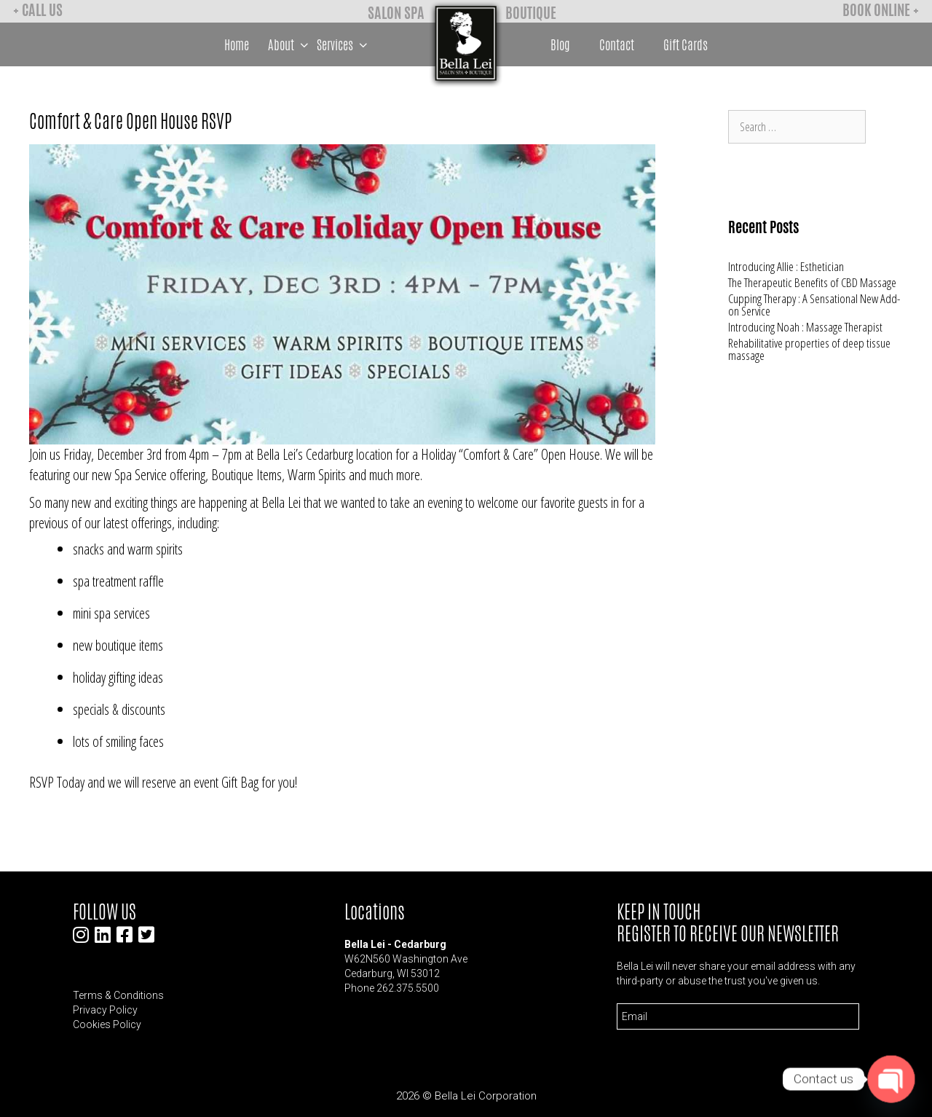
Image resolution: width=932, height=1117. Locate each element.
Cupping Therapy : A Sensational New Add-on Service (814, 304)
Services (344, 44)
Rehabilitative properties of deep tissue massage (809, 349)
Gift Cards (685, 44)
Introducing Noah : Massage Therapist (805, 326)
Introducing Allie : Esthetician (786, 266)
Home (236, 44)
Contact (616, 44)
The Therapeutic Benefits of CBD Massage (812, 282)
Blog (560, 44)
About (290, 44)
